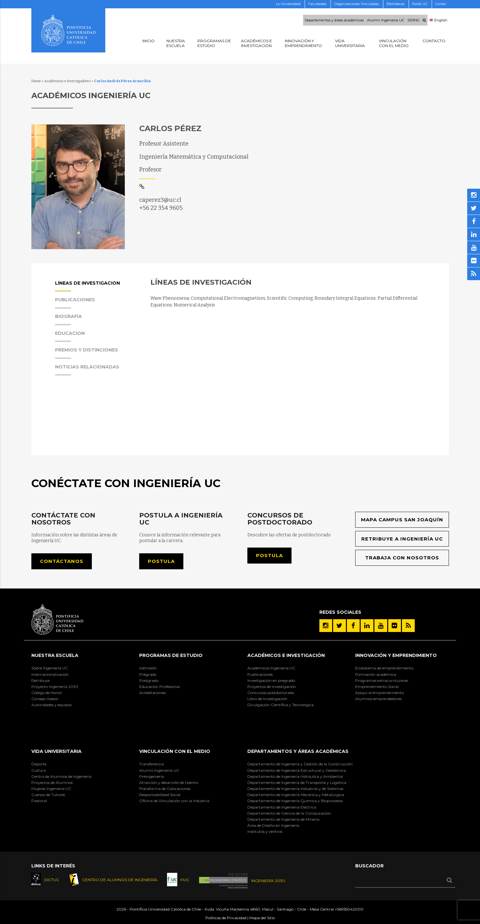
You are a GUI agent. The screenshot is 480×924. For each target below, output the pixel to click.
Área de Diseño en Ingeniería (273, 825)
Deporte (38, 764)
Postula (161, 561)
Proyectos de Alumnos (52, 782)
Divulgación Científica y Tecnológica (280, 704)
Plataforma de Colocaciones (164, 788)
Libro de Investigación (267, 698)
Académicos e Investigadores (67, 81)
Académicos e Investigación (286, 655)
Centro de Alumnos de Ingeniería (61, 776)
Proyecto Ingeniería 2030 (54, 686)
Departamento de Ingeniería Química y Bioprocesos (295, 800)
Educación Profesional (159, 686)
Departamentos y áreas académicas (334, 20)
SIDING (413, 20)
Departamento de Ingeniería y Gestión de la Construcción (300, 764)
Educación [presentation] (70, 336)
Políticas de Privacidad (225, 917)
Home (36, 81)
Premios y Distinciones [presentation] (86, 353)
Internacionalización (50, 674)
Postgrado (148, 680)
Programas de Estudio (171, 655)
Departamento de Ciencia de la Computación (289, 813)
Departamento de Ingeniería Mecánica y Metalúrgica (295, 794)
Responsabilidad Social (159, 794)
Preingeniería (151, 776)
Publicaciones (260, 674)
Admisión (148, 668)
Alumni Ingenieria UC (385, 20)
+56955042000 (349, 909)
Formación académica (375, 674)
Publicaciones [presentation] (75, 303)
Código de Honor (46, 692)
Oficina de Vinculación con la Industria (174, 800)
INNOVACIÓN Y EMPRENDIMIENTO (396, 655)
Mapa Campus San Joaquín (402, 520)
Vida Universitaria (56, 751)
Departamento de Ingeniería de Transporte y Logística (296, 782)
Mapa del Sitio (262, 917)
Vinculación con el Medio (174, 751)
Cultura (38, 770)
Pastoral (39, 800)
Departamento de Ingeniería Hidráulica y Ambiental (295, 776)
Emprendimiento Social (377, 686)
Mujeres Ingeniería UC (51, 788)
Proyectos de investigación (271, 686)
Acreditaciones (152, 692)
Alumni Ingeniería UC (159, 770)
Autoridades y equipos (51, 704)
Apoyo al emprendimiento (379, 692)
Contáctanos (61, 561)
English (438, 20)
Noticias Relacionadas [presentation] (87, 370)
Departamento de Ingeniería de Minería (283, 819)
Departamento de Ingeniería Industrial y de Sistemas (295, 788)
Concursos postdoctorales (270, 692)
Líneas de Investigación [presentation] (87, 286)
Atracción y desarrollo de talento (168, 782)
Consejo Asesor (45, 698)
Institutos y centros (264, 831)
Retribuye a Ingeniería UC (402, 539)
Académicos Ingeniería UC (271, 668)
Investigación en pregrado (271, 680)
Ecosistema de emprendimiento (384, 668)
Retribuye (40, 680)
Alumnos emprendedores (378, 698)
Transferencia (151, 764)
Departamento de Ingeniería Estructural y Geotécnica (296, 770)
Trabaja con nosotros (402, 558)
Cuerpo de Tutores (48, 794)
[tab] (96, 289)
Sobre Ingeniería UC (49, 668)
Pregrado (147, 674)
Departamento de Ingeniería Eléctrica (281, 807)
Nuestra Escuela (54, 655)
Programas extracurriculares (381, 680)
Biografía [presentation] (68, 319)
